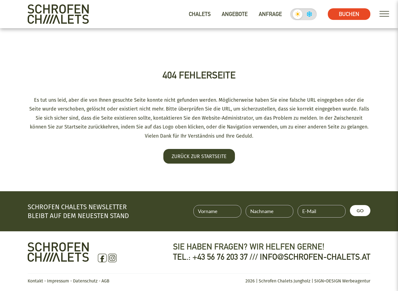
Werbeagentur (356, 280)
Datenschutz (85, 280)
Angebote (235, 14)
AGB (105, 280)
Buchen (349, 14)
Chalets (200, 14)
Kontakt (35, 280)
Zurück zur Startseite (199, 156)
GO (360, 210)
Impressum (58, 280)
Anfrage (270, 14)
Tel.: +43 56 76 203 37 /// (216, 257)
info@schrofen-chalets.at (315, 257)
